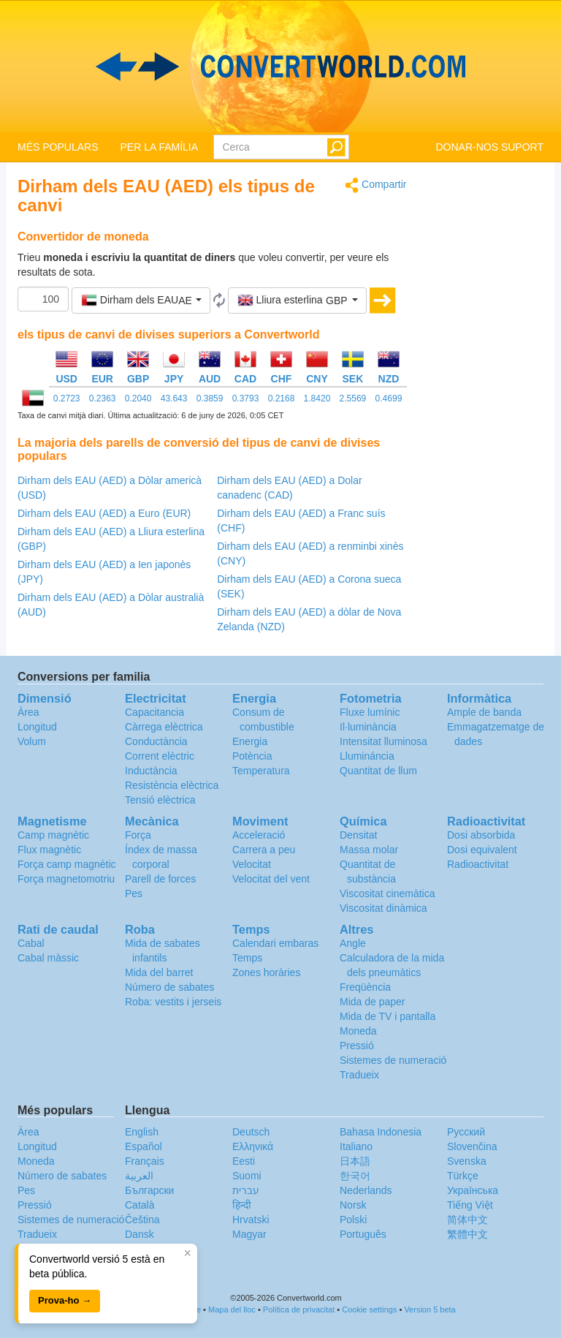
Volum (32, 741)
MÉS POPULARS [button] (58, 147)
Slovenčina (472, 1146)
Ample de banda (484, 712)
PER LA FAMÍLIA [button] (159, 147)
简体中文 (467, 1219)
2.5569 (353, 398)
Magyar (249, 1234)
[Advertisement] (486, 396)
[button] (141, 300)
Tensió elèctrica (160, 800)
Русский (466, 1132)
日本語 (355, 1161)
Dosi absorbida (481, 835)
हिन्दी (241, 1205)
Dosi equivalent (482, 849)
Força (138, 835)
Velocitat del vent (271, 879)
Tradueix (359, 1075)
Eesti (243, 1161)
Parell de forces (160, 879)
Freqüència (365, 987)
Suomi (247, 1176)
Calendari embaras (275, 943)
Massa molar (369, 849)
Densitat (358, 835)
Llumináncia (367, 756)
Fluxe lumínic (370, 712)
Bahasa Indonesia (380, 1132)
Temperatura (261, 770)
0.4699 (388, 398)
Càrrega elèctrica (164, 727)
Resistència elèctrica (171, 785)
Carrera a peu (263, 849)
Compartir (375, 185)
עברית (245, 1190)
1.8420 (317, 398)
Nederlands (366, 1190)
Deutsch (251, 1132)
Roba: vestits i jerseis (173, 1002)
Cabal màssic (48, 958)
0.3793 (245, 398)
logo (280, 66)
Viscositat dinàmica (383, 908)
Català (139, 1205)
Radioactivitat (477, 864)
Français (144, 1161)
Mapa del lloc (232, 1309)
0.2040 (138, 398)
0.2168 (281, 398)
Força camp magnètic (67, 864)
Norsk (353, 1205)
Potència (252, 756)
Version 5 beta (429, 1309)
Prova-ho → (64, 1300)
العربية (139, 1176)
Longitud (37, 727)
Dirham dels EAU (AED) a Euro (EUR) (104, 513)
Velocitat (251, 864)
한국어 (355, 1176)
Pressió (357, 1045)
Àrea (28, 712)
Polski (353, 1219)
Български (149, 1190)
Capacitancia (154, 712)
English (142, 1132)
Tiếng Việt (470, 1205)
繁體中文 (467, 1234)
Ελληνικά (252, 1146)
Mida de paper (372, 1002)
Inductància (151, 770)
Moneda (358, 1031)
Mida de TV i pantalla (387, 1016)
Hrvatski (251, 1219)
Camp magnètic (53, 835)
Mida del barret (159, 972)
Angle (353, 943)
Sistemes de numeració (393, 1060)
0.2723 (66, 398)
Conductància (156, 741)
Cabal (31, 943)
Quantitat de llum (378, 770)
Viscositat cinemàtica (387, 893)
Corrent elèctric (159, 756)
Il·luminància (368, 727)
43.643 (174, 398)
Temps (247, 958)
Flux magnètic (49, 849)
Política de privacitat (299, 1309)
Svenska (466, 1161)
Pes (133, 893)
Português (363, 1234)
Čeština (142, 1219)
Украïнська (472, 1190)
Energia (249, 741)
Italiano (356, 1146)
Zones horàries (266, 972)
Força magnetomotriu (66, 879)
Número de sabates (169, 987)
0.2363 (102, 398)
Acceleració (258, 835)
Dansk (139, 1234)
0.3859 (210, 398)
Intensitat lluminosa (383, 741)
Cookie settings (369, 1309)
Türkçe (462, 1176)
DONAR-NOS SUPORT (489, 147)
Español (143, 1146)
